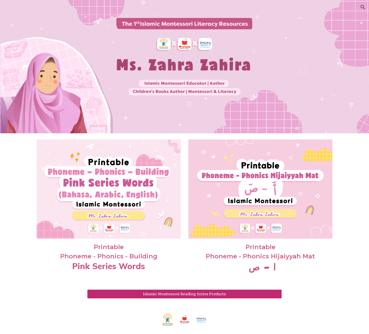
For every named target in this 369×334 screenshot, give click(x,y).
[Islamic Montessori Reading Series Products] (184, 294)
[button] (363, 7)
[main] (109, 257)
